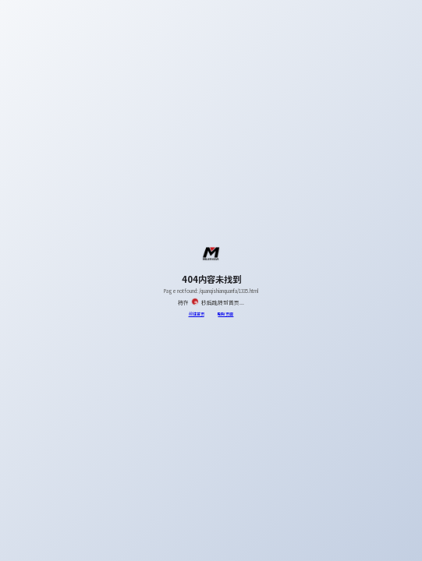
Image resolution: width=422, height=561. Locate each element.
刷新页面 (225, 313)
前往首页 (196, 313)
